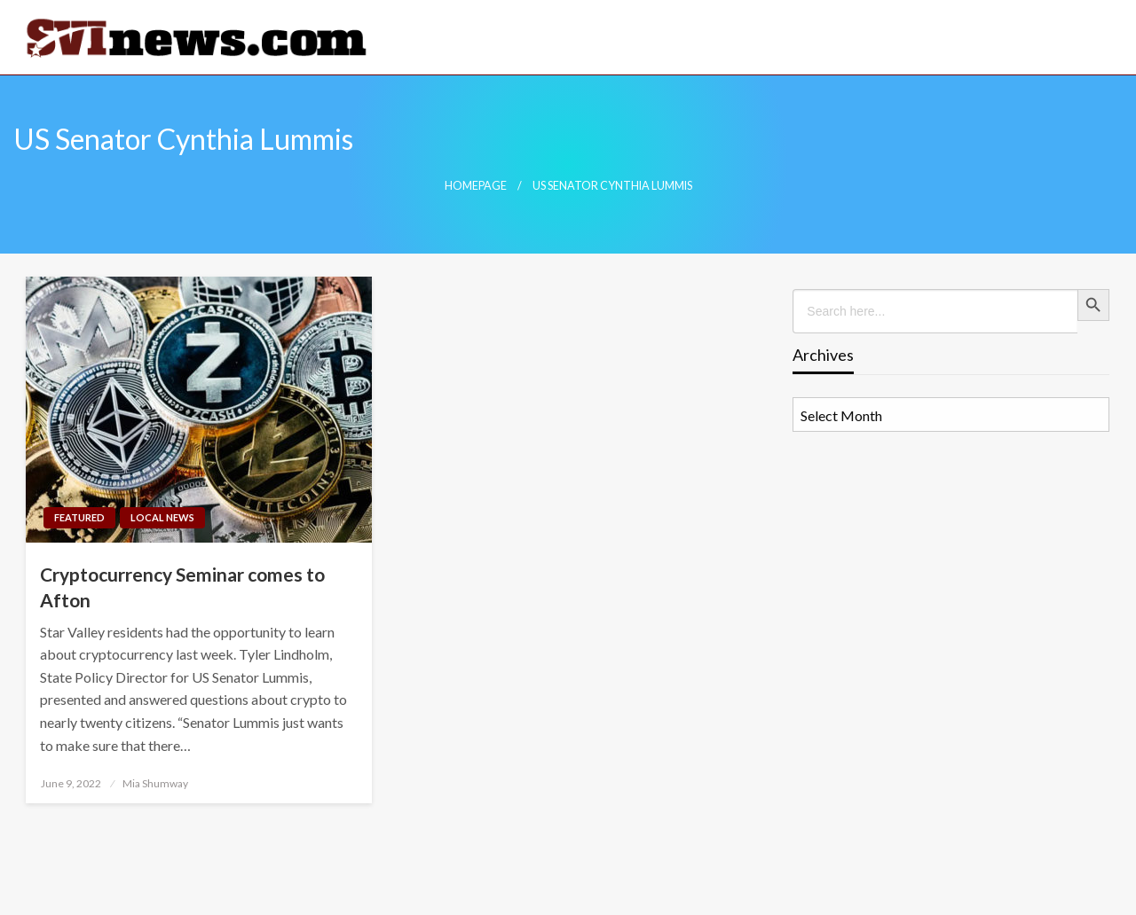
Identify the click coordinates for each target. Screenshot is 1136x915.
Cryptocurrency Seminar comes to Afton (182, 587)
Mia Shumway (155, 783)
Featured (79, 517)
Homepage (476, 185)
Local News (162, 517)
